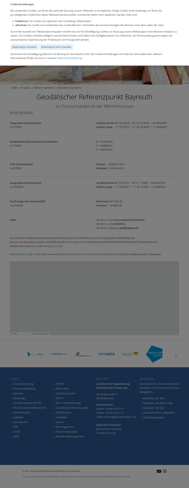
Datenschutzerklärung (69, 58)
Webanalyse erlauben (24, 47)
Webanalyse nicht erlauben (56, 47)
